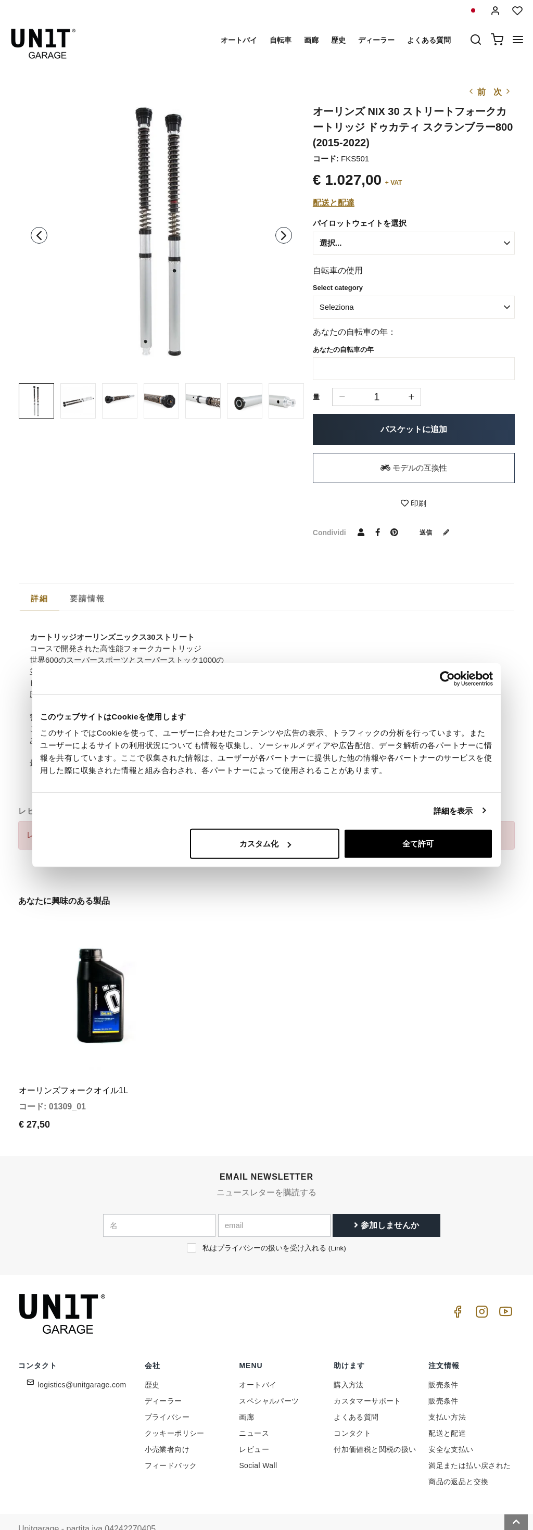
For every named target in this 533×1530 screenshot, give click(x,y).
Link (337, 1222)
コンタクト (352, 1407)
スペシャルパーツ (269, 1375)
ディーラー (376, 40)
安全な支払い (450, 1423)
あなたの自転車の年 (343, 349)
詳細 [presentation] (40, 598)
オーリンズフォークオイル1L (73, 1064)
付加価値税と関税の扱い (375, 1423)
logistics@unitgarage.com (82, 1359)
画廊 (311, 40)
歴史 (338, 40)
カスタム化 (265, 843)
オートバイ (239, 40)
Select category (338, 288)
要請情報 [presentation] (88, 598)
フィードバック (171, 1439)
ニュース (254, 1407)
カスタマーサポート (367, 1375)
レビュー (254, 1423)
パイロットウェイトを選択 (360, 223)
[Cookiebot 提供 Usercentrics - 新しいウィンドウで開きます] (447, 678)
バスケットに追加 (413, 429)
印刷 (413, 503)
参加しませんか (386, 1199)
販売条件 (443, 1359)
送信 (438, 532)
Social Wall (258, 1439)
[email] (274, 1199)
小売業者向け (167, 1423)
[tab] (39, 598)
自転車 (280, 40)
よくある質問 (429, 40)
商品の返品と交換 (458, 1455)
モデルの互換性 (413, 467)
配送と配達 (333, 202)
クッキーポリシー (175, 1407)
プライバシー (167, 1391)
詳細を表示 (453, 810)
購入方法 (349, 1359)
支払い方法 (447, 1391)
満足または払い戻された (469, 1439)
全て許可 (418, 843)
